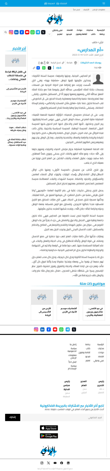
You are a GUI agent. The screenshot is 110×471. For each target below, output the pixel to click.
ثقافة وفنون (81, 34)
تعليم (59, 34)
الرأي (101, 42)
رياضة (102, 34)
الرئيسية (101, 30)
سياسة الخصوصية (72, 350)
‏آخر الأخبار (19, 49)
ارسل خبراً (76, 9)
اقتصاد (70, 30)
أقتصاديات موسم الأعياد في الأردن (69, 310)
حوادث (79, 30)
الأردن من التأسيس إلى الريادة (45, 311)
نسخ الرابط (57, 63)
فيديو (69, 34)
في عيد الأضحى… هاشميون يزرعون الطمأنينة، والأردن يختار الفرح (94, 312)
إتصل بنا (73, 344)
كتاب (93, 34)
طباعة (69, 63)
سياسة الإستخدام (72, 367)
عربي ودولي (57, 30)
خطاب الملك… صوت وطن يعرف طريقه (17, 129)
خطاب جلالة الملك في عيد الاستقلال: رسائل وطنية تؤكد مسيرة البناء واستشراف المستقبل (16, 142)
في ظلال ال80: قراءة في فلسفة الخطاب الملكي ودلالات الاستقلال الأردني (15, 75)
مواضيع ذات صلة (92, 284)
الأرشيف (86, 9)
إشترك (12, 417)
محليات (89, 30)
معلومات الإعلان (98, 9)
